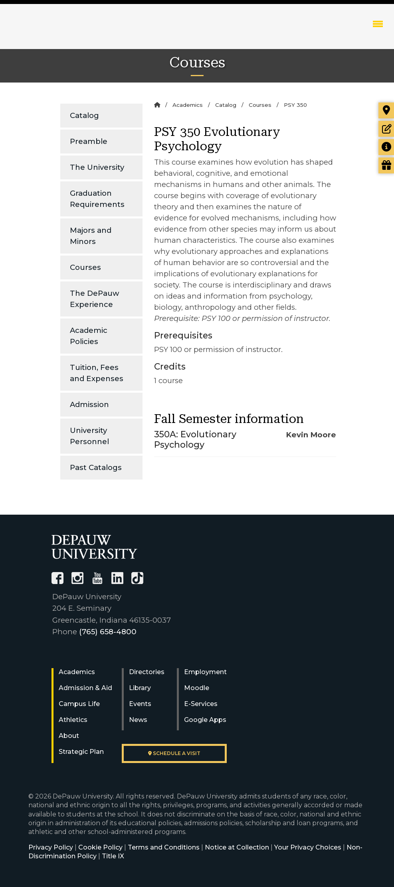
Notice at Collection (237, 847)
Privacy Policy (50, 847)
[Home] (157, 105)
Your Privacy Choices (307, 847)
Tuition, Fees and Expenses (96, 373)
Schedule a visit (174, 753)
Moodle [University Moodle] (196, 688)
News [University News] (138, 720)
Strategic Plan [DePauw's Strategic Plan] (81, 751)
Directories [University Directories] (146, 672)
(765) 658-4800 (108, 631)
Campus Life (79, 704)
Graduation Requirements (97, 199)
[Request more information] (386, 147)
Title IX (113, 856)
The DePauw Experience (94, 299)
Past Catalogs (96, 467)
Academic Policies (88, 336)
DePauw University (60, 32)
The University (97, 167)
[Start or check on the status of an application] (386, 129)
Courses (85, 267)
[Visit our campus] (386, 110)
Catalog (84, 115)
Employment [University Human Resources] (205, 672)
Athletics (73, 720)
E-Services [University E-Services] (201, 704)
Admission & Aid (85, 688)
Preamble (88, 141)
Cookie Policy (100, 847)
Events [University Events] (140, 704)
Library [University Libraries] (140, 688)
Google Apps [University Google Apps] (205, 720)
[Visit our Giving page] (386, 165)
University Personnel (89, 436)
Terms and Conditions (164, 847)
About (69, 735)
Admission (89, 404)
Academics (187, 105)
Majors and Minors (90, 236)
